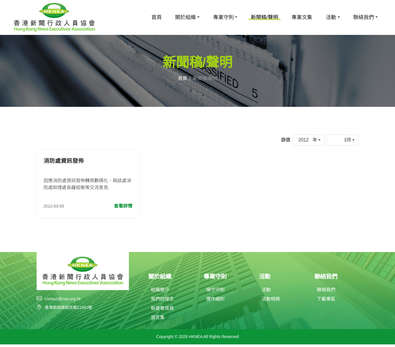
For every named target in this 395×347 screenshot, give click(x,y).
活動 (266, 292)
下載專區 (326, 301)
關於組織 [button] (185, 17)
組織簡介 (160, 292)
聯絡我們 (326, 292)
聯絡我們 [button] (363, 17)
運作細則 (215, 301)
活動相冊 (271, 301)
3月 (347, 139)
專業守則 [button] (223, 17)
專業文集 (301, 17)
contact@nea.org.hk (63, 301)
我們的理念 (162, 301)
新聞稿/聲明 (264, 17)
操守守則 (215, 292)
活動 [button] (331, 17)
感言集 (158, 320)
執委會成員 (162, 310)
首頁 (156, 17)
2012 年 (307, 139)
